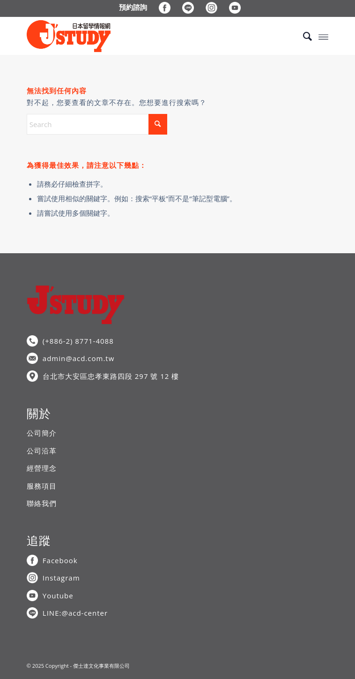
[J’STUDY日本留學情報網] (147, 36)
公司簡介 (42, 433)
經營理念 (42, 468)
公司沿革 (42, 450)
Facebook (60, 560)
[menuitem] (133, 7)
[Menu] (323, 36)
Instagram (61, 577)
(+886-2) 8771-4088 (78, 341)
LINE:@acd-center (75, 613)
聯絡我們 (42, 503)
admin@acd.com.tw (78, 358)
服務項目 (42, 485)
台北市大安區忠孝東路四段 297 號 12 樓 (111, 376)
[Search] (303, 36)
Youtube (58, 595)
